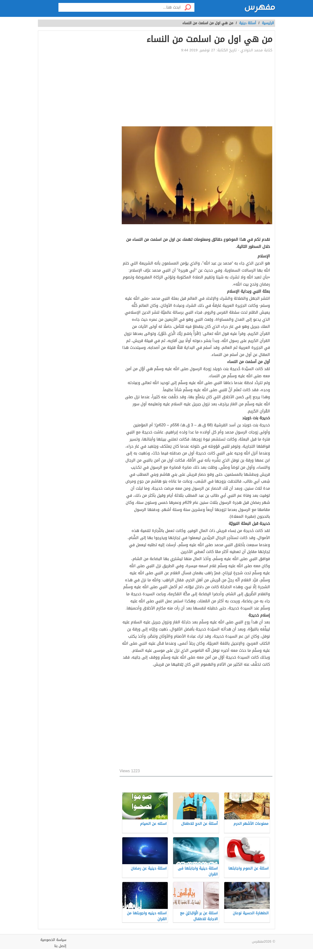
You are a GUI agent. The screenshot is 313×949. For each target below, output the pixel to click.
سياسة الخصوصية (53, 940)
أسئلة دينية (247, 23)
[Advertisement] (196, 89)
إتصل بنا (60, 946)
